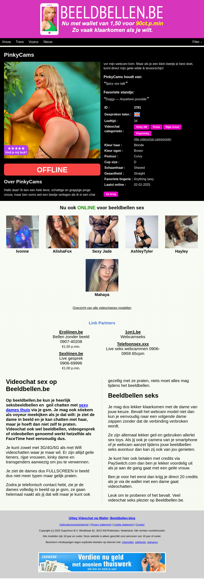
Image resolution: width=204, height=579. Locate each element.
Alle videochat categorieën (152, 139)
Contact (139, 524)
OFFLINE (52, 170)
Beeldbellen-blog (122, 518)
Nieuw (47, 42)
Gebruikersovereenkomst (74, 524)
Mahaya (102, 294)
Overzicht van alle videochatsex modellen (102, 308)
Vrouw (6, 42)
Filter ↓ (197, 42)
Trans (20, 42)
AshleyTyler (142, 251)
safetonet (140, 542)
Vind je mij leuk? (16, 150)
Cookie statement (123, 524)
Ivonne (22, 251)
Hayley (181, 251)
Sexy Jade (102, 251)
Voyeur (34, 42)
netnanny (152, 542)
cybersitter (127, 542)
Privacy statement (101, 524)
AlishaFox (62, 251)
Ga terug (111, 194)
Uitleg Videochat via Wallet (88, 518)
